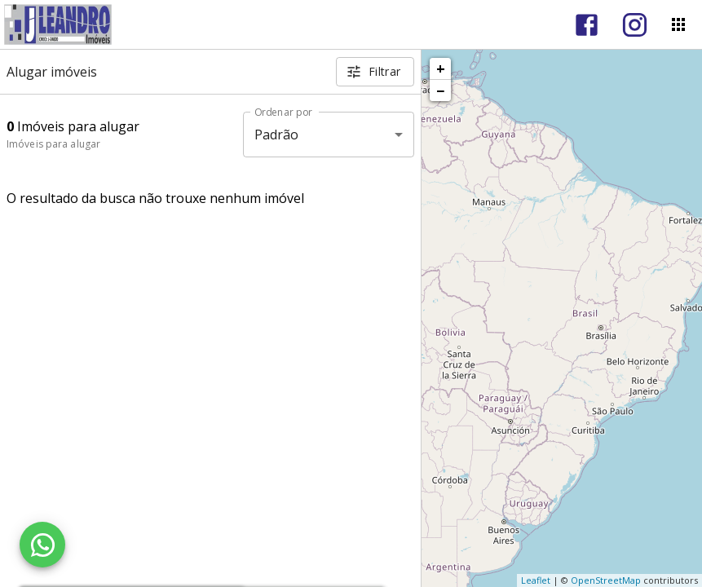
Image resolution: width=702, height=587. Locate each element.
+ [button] (440, 68)
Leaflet (535, 580)
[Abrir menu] (678, 24)
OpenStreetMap (606, 580)
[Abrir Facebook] (586, 25)
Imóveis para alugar (53, 144)
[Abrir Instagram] (634, 25)
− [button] (440, 90)
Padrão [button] (276, 134)
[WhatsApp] (42, 544)
